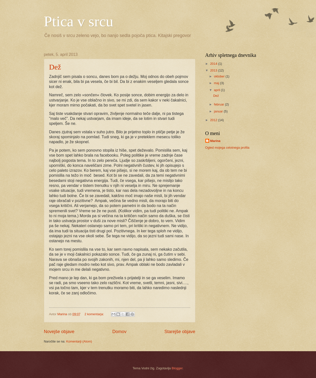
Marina (215, 141)
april (217, 90)
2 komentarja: (94, 314)
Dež (55, 67)
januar (219, 111)
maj (217, 83)
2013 (214, 70)
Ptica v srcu (78, 21)
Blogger (177, 368)
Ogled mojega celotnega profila (227, 147)
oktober (220, 76)
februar (219, 104)
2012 (214, 120)
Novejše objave (59, 331)
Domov (119, 331)
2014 (214, 64)
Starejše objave (179, 331)
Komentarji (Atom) (79, 341)
